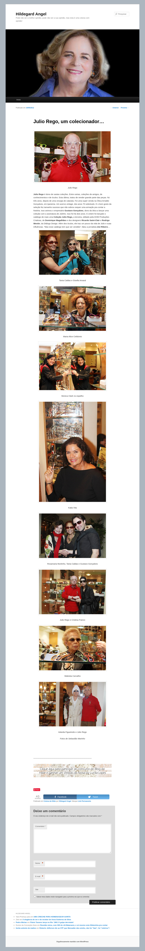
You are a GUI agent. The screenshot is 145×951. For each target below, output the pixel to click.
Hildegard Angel (31, 14)
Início (18, 100)
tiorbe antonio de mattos (26, 928)
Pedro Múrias (21, 922)
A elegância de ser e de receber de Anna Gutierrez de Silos (47, 920)
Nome (39, 863)
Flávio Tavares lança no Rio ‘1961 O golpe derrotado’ (52, 922)
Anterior (114, 108)
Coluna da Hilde (50, 801)
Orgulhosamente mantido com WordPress (72, 942)
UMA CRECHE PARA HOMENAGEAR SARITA (52, 917)
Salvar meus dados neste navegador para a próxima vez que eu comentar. (63, 897)
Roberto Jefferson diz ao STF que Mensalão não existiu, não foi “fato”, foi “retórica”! (74, 928)
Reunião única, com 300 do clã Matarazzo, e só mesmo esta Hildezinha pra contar (74, 925)
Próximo (125, 108)
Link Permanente (84, 801)
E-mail (39, 876)
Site (36, 889)
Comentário (40, 826)
